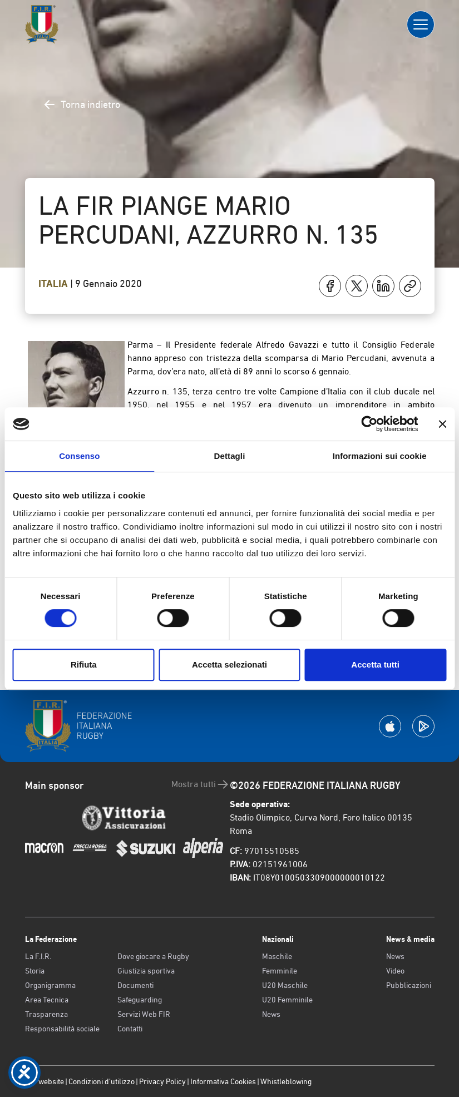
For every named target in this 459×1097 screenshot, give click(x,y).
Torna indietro (81, 104)
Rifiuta (84, 664)
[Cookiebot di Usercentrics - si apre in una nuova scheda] (369, 424)
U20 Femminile (287, 999)
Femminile (279, 970)
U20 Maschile (285, 985)
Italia (54, 284)
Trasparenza (46, 1014)
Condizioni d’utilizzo (101, 1081)
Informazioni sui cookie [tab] (380, 456)
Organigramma (50, 985)
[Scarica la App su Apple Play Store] (390, 726)
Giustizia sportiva (146, 970)
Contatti (129, 1028)
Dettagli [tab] (229, 456)
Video (395, 970)
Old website (44, 1081)
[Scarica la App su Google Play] (423, 726)
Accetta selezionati (229, 664)
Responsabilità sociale (62, 1028)
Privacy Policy (162, 1081)
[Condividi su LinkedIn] (383, 286)
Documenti (135, 985)
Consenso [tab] (79, 456)
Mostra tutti (200, 784)
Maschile (277, 956)
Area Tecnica (46, 999)
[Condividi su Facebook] (330, 286)
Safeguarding (139, 999)
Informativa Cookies (223, 1081)
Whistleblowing (286, 1081)
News (271, 1014)
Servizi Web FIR (143, 1014)
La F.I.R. (38, 956)
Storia (35, 970)
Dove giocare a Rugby (153, 956)
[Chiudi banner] (442, 424)
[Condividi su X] (357, 286)
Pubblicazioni (408, 985)
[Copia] (410, 286)
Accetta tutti (375, 664)
